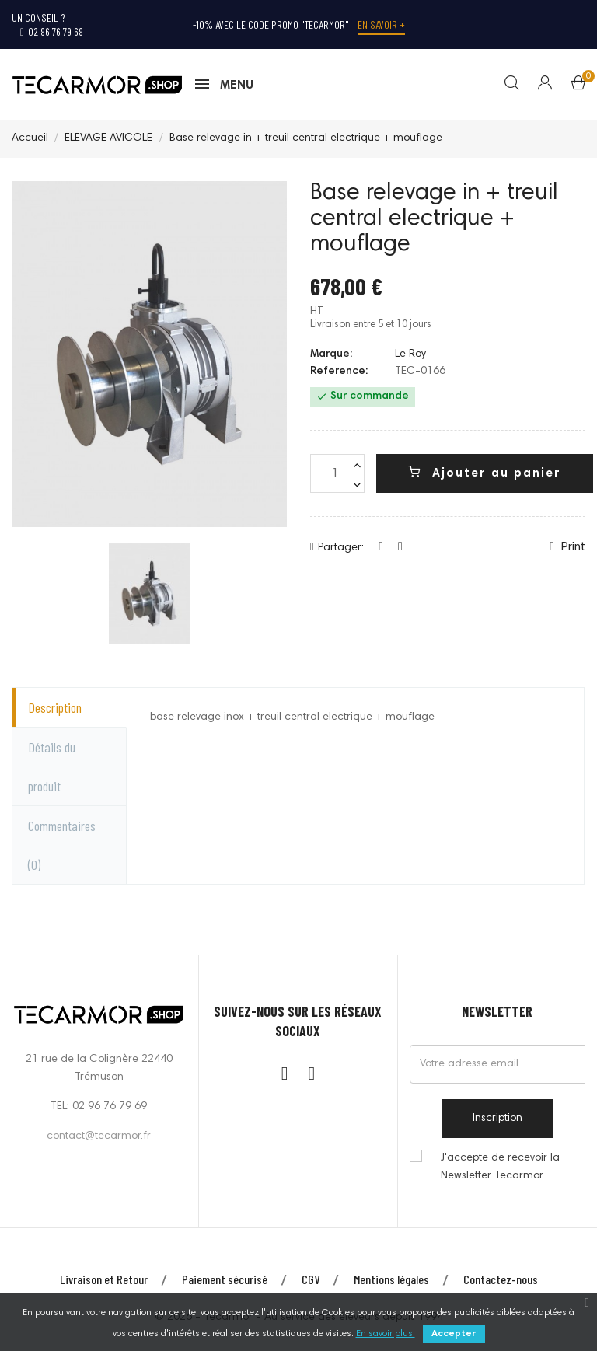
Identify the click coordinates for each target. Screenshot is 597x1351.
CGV (310, 1279)
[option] (149, 594)
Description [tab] (55, 708)
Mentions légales (391, 1279)
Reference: (339, 373)
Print (567, 548)
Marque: (331, 355)
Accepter (454, 1334)
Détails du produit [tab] (51, 767)
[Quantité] (337, 475)
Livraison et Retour (104, 1279)
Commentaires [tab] (62, 846)
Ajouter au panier (484, 473)
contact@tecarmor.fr (99, 1137)
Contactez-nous (500, 1279)
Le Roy (410, 355)
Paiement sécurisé (224, 1279)
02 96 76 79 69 (51, 31)
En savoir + (381, 24)
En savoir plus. (385, 1334)
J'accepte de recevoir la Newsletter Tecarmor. (500, 1168)
